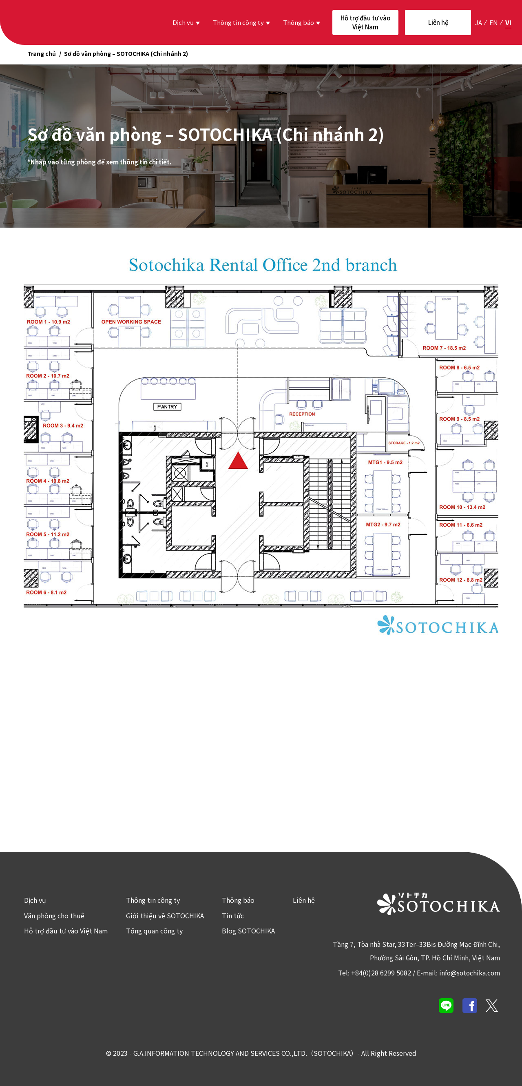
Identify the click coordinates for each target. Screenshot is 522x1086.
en (493, 22)
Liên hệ (438, 22)
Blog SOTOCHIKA (247, 930)
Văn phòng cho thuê (54, 915)
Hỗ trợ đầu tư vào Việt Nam (366, 22)
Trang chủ (41, 53)
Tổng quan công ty (154, 930)
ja (478, 22)
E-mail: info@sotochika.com (457, 972)
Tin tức (232, 915)
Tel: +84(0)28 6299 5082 (372, 972)
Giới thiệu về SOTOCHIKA (164, 915)
